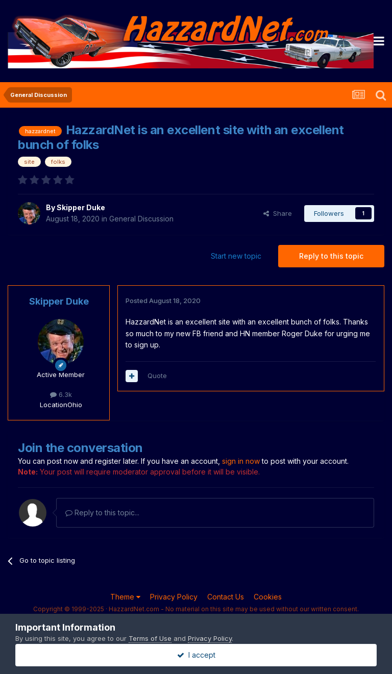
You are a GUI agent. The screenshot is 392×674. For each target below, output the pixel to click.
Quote (157, 375)
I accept (196, 655)
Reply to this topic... (102, 512)
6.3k (61, 394)
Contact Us (225, 596)
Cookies (268, 596)
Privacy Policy (174, 596)
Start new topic (236, 256)
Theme (125, 596)
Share (277, 213)
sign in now (241, 461)
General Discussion (141, 218)
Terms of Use (150, 638)
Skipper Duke (81, 207)
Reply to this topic (331, 256)
